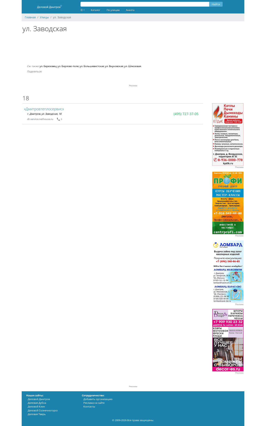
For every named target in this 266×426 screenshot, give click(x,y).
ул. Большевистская (92, 66)
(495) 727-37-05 (186, 113)
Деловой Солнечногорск (43, 410)
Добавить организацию (97, 399)
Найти (216, 4)
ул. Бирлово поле (68, 66)
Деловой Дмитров (39, 399)
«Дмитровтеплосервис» (44, 108)
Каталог (95, 10)
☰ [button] (81, 10)
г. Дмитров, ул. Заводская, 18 (44, 114)
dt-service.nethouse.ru (40, 119)
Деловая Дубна (37, 403)
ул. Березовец (48, 66)
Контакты (89, 406)
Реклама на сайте (93, 403)
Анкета (130, 10)
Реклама (239, 167)
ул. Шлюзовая (132, 66)
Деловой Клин (36, 406)
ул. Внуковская (114, 66)
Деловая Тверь (37, 414)
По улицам (113, 10)
